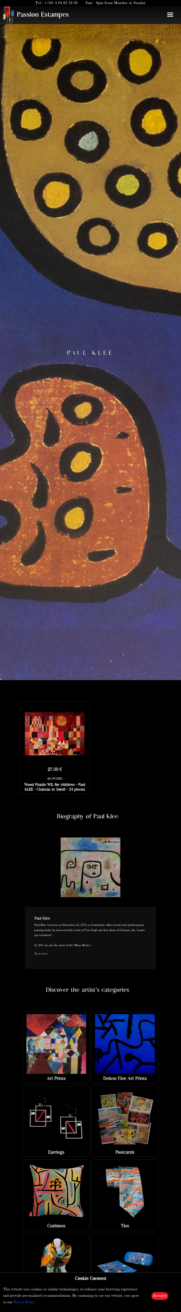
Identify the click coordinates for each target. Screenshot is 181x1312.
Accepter (160, 1296)
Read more (41, 953)
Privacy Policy (24, 1302)
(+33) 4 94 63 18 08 (61, 3)
